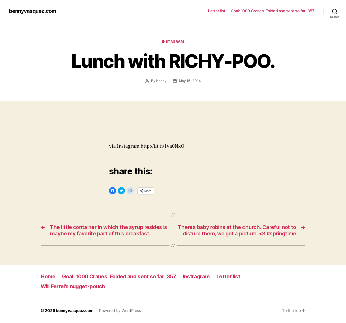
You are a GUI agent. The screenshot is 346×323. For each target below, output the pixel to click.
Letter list (216, 11)
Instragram (196, 276)
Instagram (173, 42)
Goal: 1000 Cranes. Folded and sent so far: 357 (272, 11)
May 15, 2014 (190, 81)
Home (48, 276)
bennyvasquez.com (32, 11)
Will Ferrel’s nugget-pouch (73, 286)
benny (161, 81)
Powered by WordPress (120, 310)
